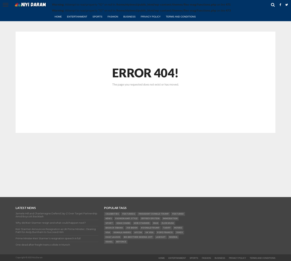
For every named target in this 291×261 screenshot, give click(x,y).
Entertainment (77, 16)
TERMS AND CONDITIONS (181, 16)
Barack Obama (114, 228)
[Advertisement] (145, 162)
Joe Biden (131, 228)
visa (107, 232)
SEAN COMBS (123, 223)
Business (129, 16)
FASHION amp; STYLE (126, 218)
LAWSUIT (161, 237)
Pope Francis (165, 232)
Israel (109, 242)
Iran (155, 223)
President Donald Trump (154, 214)
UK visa (149, 232)
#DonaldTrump (150, 228)
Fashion (113, 16)
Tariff (167, 228)
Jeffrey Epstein (150, 218)
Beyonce (121, 242)
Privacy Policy (151, 16)
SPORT (109, 223)
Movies (178, 228)
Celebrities (112, 214)
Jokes (179, 232)
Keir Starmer (142, 223)
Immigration (170, 218)
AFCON (138, 232)
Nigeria (173, 237)
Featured (178, 214)
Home (58, 16)
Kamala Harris (122, 232)
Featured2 (128, 214)
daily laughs (112, 237)
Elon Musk (168, 223)
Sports (97, 16)
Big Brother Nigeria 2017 (138, 237)
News (108, 218)
